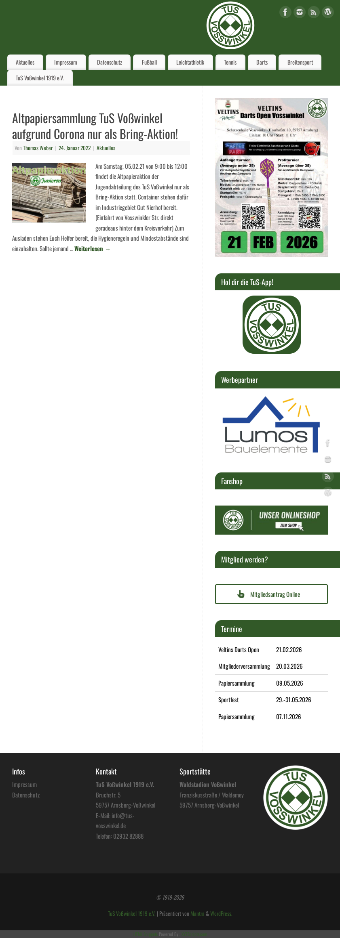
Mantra (197, 913)
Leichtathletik (190, 62)
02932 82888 (128, 835)
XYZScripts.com (194, 934)
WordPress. (221, 913)
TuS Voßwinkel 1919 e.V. (40, 77)
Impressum (65, 62)
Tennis (230, 62)
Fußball (149, 62)
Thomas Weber (38, 148)
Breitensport (300, 62)
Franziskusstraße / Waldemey (212, 794)
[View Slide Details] (271, 324)
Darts (262, 62)
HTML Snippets (145, 934)
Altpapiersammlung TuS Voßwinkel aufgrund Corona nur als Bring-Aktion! (95, 126)
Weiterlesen (92, 248)
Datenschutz (109, 62)
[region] (271, 324)
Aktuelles (25, 62)
